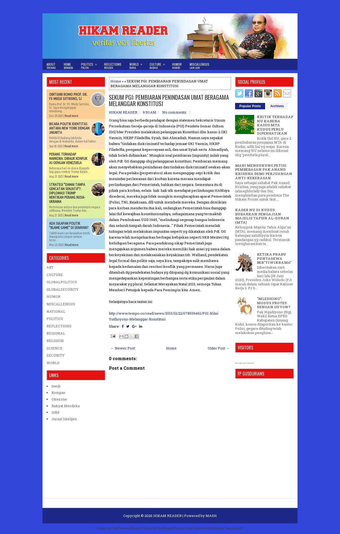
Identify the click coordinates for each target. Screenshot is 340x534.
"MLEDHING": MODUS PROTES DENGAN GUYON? (273, 302)
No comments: (174, 112)
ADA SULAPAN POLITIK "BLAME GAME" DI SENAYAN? (68, 225)
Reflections (112, 66)
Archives (277, 106)
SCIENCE (54, 348)
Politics (90, 64)
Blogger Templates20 (228, 528)
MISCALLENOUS (60, 304)
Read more (71, 116)
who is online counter (240, 363)
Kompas (58, 392)
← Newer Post (122, 348)
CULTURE (54, 274)
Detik (56, 386)
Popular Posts (250, 106)
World (137, 64)
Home (68, 66)
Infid (55, 412)
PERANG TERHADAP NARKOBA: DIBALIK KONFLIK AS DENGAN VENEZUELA (68, 158)
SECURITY (55, 355)
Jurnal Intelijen (64, 418)
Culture (159, 64)
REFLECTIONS (58, 326)
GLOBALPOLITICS (61, 281)
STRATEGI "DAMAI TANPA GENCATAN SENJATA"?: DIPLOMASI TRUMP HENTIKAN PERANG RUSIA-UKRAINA (67, 193)
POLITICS (54, 318)
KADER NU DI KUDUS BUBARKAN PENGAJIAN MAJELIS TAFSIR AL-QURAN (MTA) (262, 216)
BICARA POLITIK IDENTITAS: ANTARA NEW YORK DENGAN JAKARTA (69, 128)
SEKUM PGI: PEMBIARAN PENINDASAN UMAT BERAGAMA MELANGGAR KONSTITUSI (169, 100)
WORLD (53, 362)
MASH (211, 515)
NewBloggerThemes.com (174, 528)
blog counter (250, 363)
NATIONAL (55, 311)
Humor (177, 66)
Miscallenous (199, 66)
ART (50, 267)
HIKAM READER (167, 515)
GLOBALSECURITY (62, 289)
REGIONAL (55, 333)
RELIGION (55, 340)
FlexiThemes (120, 528)
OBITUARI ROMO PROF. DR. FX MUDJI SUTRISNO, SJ (68, 96)
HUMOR (53, 296)
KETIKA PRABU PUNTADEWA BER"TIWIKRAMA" (274, 258)
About (51, 66)
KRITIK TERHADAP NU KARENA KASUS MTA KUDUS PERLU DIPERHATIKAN (275, 125)
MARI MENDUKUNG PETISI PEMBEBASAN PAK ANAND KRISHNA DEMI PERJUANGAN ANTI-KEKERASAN (263, 171)
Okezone (59, 399)
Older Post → (219, 348)
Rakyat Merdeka (66, 405)
